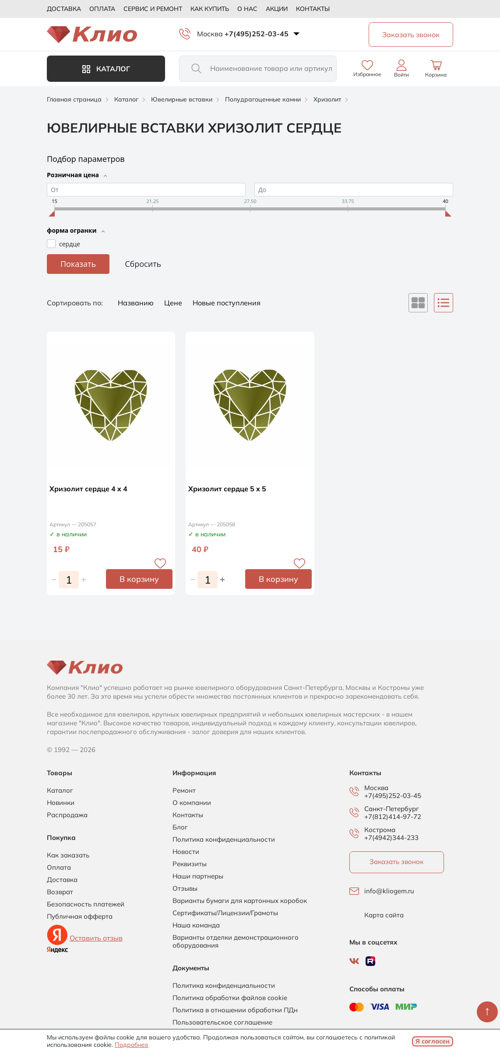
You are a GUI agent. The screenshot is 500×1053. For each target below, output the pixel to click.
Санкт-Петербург (391, 809)
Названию (136, 302)
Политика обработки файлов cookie (230, 998)
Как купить (209, 9)
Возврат (60, 892)
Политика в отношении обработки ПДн (235, 1010)
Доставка (64, 9)
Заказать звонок (396, 861)
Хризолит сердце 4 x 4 (88, 488)
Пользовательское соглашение (222, 1022)
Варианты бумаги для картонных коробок (240, 901)
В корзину (139, 579)
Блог (180, 827)
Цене (174, 302)
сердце (69, 244)
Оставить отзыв (96, 938)
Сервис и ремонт (152, 9)
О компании (192, 803)
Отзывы (185, 888)
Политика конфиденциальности (224, 839)
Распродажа (67, 815)
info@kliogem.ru (389, 891)
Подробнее (131, 1045)
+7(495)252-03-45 (257, 33)
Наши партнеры (198, 876)
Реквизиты (190, 864)
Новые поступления (227, 302)
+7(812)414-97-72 (392, 816)
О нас (247, 9)
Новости (186, 852)
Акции (277, 9)
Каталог (106, 68)
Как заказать (68, 855)
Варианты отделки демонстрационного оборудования (236, 941)
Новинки (60, 803)
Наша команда (196, 925)
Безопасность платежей (85, 904)
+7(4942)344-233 (391, 837)
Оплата (102, 9)
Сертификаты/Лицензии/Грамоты (225, 913)
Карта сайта (384, 915)
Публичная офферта (80, 916)
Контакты (313, 9)
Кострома (379, 830)
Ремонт (184, 790)
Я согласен (432, 1041)
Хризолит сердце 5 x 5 (227, 488)
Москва (210, 33)
